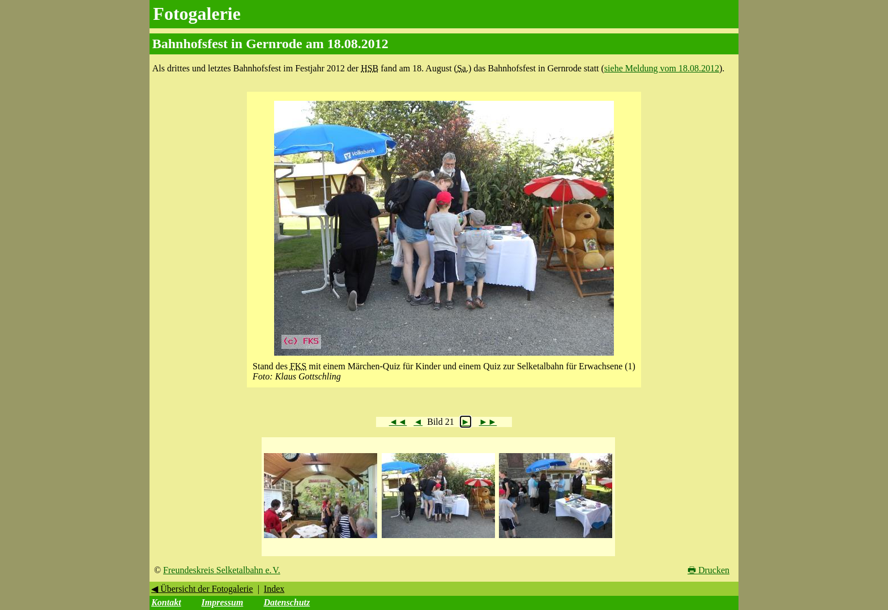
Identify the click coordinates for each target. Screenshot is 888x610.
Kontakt (166, 602)
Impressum (223, 602)
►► (488, 421)
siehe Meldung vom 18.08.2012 (661, 68)
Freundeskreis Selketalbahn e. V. (221, 570)
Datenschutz (286, 602)
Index (274, 589)
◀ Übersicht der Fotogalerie (202, 589)
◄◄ (398, 421)
